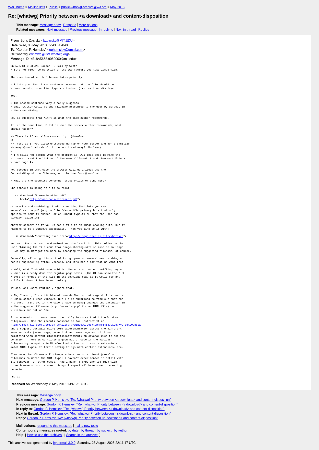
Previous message (83, 29)
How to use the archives (44, 435)
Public (53, 7)
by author (121, 430)
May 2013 (117, 7)
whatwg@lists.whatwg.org (49, 54)
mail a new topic (86, 425)
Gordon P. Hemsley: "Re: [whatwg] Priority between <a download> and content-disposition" (105, 399)
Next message (57, 29)
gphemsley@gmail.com (66, 49)
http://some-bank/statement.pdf (53, 199)
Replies (143, 29)
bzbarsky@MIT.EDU (57, 40)
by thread (88, 430)
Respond (69, 25)
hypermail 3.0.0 (64, 443)
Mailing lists (36, 7)
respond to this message (54, 425)
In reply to (106, 29)
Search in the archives (82, 435)
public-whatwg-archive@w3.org (84, 7)
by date (73, 430)
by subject (104, 430)
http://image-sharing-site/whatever (96, 236)
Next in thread (126, 29)
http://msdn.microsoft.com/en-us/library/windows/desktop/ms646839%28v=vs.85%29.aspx (76, 325)
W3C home (16, 7)
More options (88, 25)
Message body (50, 25)
